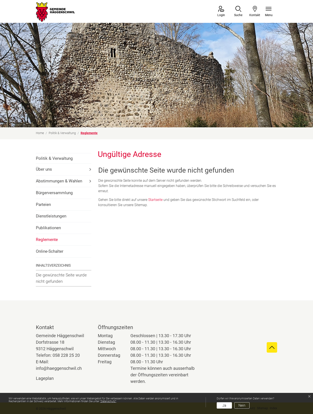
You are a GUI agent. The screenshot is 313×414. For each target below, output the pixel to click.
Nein (241, 405)
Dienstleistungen (51, 216)
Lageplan (49, 378)
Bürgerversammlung (54, 192)
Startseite (155, 200)
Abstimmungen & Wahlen (59, 180)
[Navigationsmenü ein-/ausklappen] (268, 11)
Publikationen (48, 227)
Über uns (44, 169)
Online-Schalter (49, 251)
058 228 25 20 (66, 355)
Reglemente (48, 241)
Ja (224, 405)
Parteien (43, 204)
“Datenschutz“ (108, 401)
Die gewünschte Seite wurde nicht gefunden (61, 278)
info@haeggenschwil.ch (59, 368)
